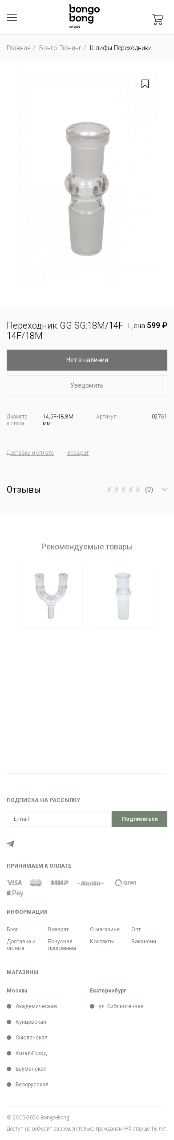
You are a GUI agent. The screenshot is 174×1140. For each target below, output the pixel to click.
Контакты (102, 941)
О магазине (105, 929)
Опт (136, 929)
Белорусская (32, 1084)
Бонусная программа (62, 944)
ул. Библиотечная (121, 1006)
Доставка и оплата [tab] (35, 452)
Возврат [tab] (88, 452)
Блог (12, 929)
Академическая (36, 1006)
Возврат (58, 929)
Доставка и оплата (21, 944)
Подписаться (140, 819)
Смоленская (32, 1037)
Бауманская (31, 1069)
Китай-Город (31, 1053)
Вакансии (143, 941)
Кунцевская (31, 1022)
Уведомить (87, 385)
